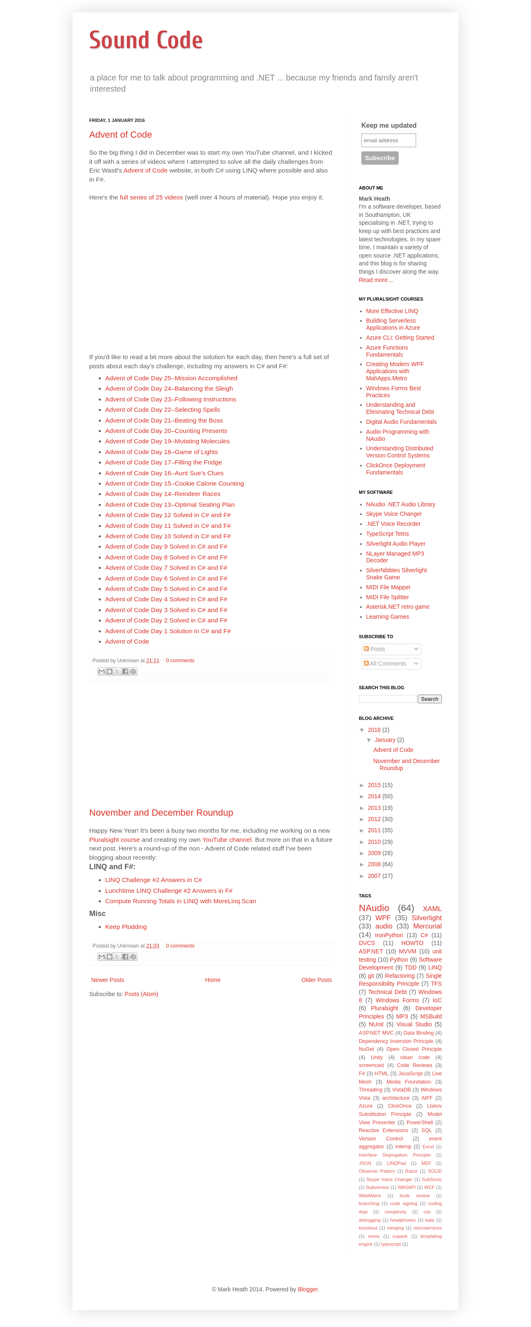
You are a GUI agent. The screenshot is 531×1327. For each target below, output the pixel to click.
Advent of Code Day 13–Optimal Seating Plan (170, 504)
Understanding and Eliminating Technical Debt (400, 408)
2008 (375, 864)
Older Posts (317, 980)
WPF (383, 918)
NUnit (376, 1024)
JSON (365, 1163)
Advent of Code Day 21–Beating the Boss (164, 420)
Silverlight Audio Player (396, 543)
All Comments (385, 663)
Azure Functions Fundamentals (387, 351)
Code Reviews (414, 1065)
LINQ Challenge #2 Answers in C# (153, 879)
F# (362, 1074)
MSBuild (431, 1016)
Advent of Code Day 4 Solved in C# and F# (166, 599)
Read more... (375, 280)
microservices (428, 1227)
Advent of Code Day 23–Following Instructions (170, 399)
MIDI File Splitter (387, 597)
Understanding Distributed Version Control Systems (400, 452)
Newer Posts (107, 980)
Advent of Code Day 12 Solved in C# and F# (168, 514)
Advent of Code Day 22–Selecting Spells (162, 409)
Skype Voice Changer (394, 513)
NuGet (366, 1049)
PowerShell (420, 1122)
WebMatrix (370, 1195)
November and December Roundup (161, 812)
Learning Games (387, 616)
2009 (375, 853)
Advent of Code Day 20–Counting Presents (166, 430)
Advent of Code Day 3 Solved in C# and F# (166, 609)
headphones (403, 1220)
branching (369, 1203)
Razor (411, 1171)
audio (383, 926)
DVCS (367, 943)
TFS (436, 983)
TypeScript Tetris (387, 533)
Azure (366, 1106)
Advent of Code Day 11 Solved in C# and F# (168, 525)
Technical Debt (387, 992)
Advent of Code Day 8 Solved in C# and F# (166, 557)
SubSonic (432, 1179)
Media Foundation (409, 1082)
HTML (382, 1074)
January (386, 739)
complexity (396, 1211)
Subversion (377, 1187)
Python (399, 959)
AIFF (427, 1098)
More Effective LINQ (392, 311)
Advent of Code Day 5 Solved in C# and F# (166, 588)
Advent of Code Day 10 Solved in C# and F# (168, 536)
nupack (399, 1236)
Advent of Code (120, 134)
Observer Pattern (377, 1171)
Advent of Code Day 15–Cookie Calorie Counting (174, 483)
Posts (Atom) (141, 994)
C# (424, 935)
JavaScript (410, 1074)
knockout (368, 1227)
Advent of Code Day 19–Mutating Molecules (167, 441)
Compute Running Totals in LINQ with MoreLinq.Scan (180, 900)
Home (212, 980)
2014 (375, 796)
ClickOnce (400, 1106)
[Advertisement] (211, 744)
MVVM (408, 951)
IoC (437, 1000)
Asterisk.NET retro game (398, 606)
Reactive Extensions (383, 1130)
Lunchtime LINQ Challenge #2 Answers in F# (169, 890)
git (371, 975)
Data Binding (419, 1033)
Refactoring (400, 975)
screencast (371, 1065)
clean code (415, 1057)
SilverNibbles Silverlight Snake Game (396, 574)
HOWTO (412, 943)
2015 (375, 785)
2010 (375, 841)
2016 (375, 730)
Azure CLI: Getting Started (400, 337)
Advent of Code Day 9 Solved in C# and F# (166, 546)
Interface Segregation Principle (395, 1154)
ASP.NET (371, 951)
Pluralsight (384, 1008)
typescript (391, 1244)
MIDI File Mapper (388, 587)
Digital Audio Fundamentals (401, 421)
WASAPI (407, 1187)
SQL (426, 1130)
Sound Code (146, 40)
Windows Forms (397, 1000)
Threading (370, 1090)
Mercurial (427, 926)
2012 (375, 819)
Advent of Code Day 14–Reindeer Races (163, 493)
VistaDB (401, 1090)
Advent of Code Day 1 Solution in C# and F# (168, 630)
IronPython (389, 935)
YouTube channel (227, 839)
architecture (395, 1098)
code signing (403, 1203)
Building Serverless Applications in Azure (393, 324)
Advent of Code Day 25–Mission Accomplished (171, 378)
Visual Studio (414, 1024)
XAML (432, 909)
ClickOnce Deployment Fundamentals (395, 469)
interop (403, 1147)
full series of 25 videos (151, 197)
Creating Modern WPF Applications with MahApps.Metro (395, 371)
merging (395, 1227)
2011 (375, 830)
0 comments (180, 661)
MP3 (402, 1016)
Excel (428, 1146)
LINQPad (396, 1163)
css (427, 1211)
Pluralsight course (114, 839)
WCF (429, 1187)
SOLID (435, 1171)
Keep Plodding (126, 926)
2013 (375, 807)
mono (374, 1236)
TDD (411, 967)
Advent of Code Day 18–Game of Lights (161, 451)
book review (414, 1195)
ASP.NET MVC (376, 1033)
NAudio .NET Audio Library (401, 504)
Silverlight (427, 918)
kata (429, 1220)
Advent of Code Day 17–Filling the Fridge (163, 462)
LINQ (435, 967)
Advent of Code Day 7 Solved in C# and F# (166, 567)
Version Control (381, 1139)
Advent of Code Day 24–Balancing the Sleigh (169, 388)
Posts (374, 649)
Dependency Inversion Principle (396, 1041)
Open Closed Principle (414, 1049)
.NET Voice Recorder (393, 523)
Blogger (307, 1289)
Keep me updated (389, 125)
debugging (369, 1220)
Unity (377, 1057)
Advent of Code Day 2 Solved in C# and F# (166, 620)
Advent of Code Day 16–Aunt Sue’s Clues (164, 472)
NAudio (374, 908)
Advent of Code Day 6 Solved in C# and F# (166, 578)
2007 (375, 876)
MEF (426, 1163)
